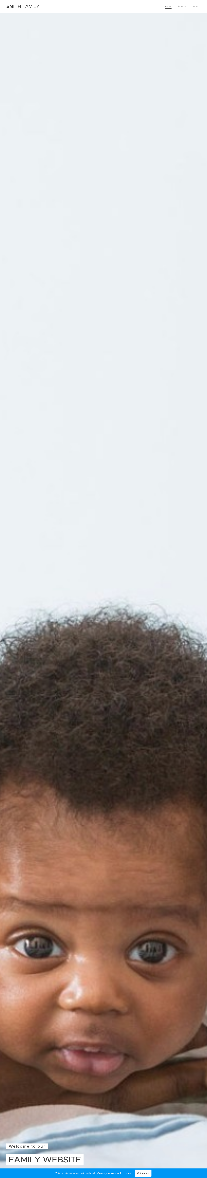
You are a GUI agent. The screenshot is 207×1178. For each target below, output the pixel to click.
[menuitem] (168, 7)
